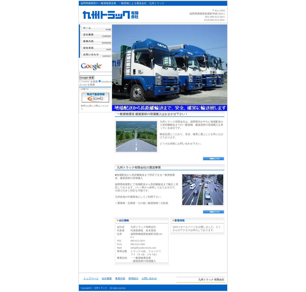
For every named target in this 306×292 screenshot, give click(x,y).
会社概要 (95, 34)
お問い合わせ (95, 54)
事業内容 (95, 41)
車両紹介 (95, 47)
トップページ (95, 27)
